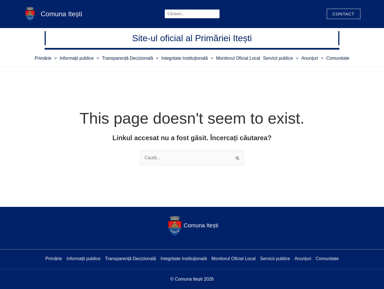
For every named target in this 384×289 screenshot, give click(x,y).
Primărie (46, 58)
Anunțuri (312, 58)
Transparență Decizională (130, 58)
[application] (54, 58)
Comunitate (337, 58)
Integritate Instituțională (187, 58)
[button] (343, 14)
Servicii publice (280, 58)
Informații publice (79, 58)
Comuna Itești (61, 14)
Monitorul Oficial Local (238, 58)
